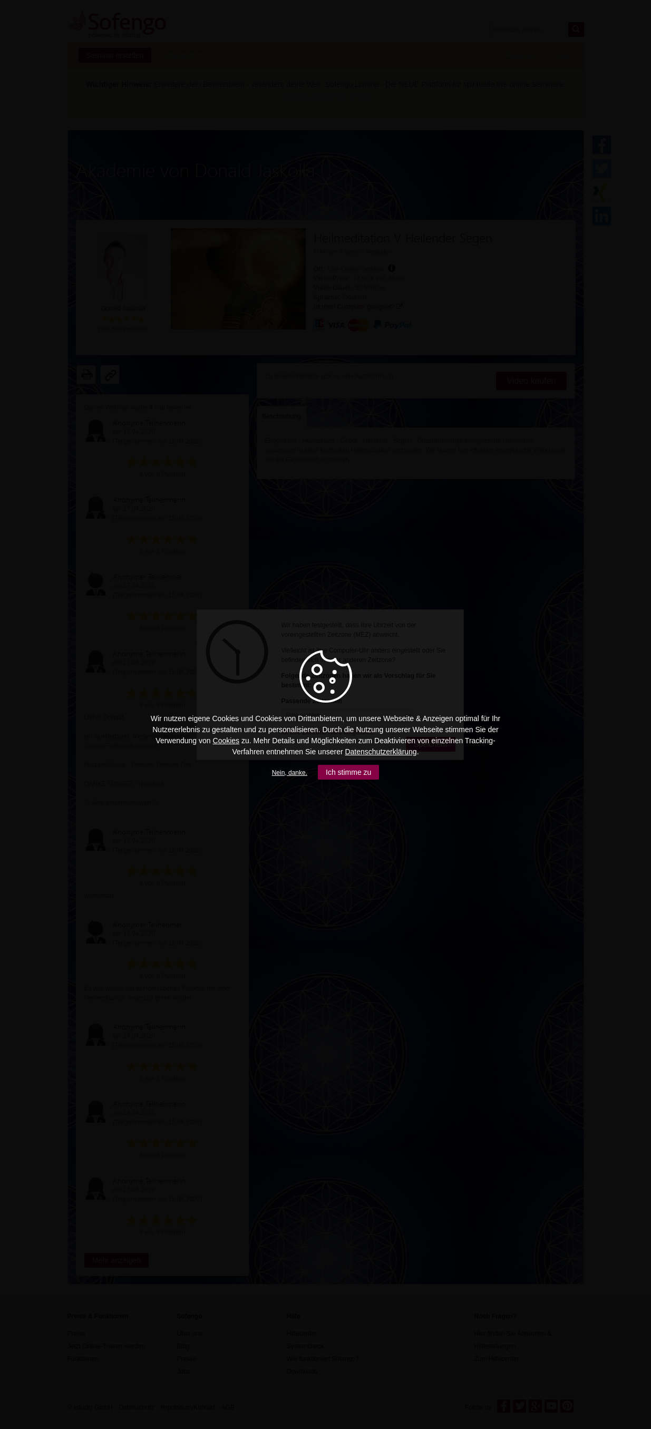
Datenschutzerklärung (380, 751)
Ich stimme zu (348, 772)
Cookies (226, 740)
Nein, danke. (289, 772)
